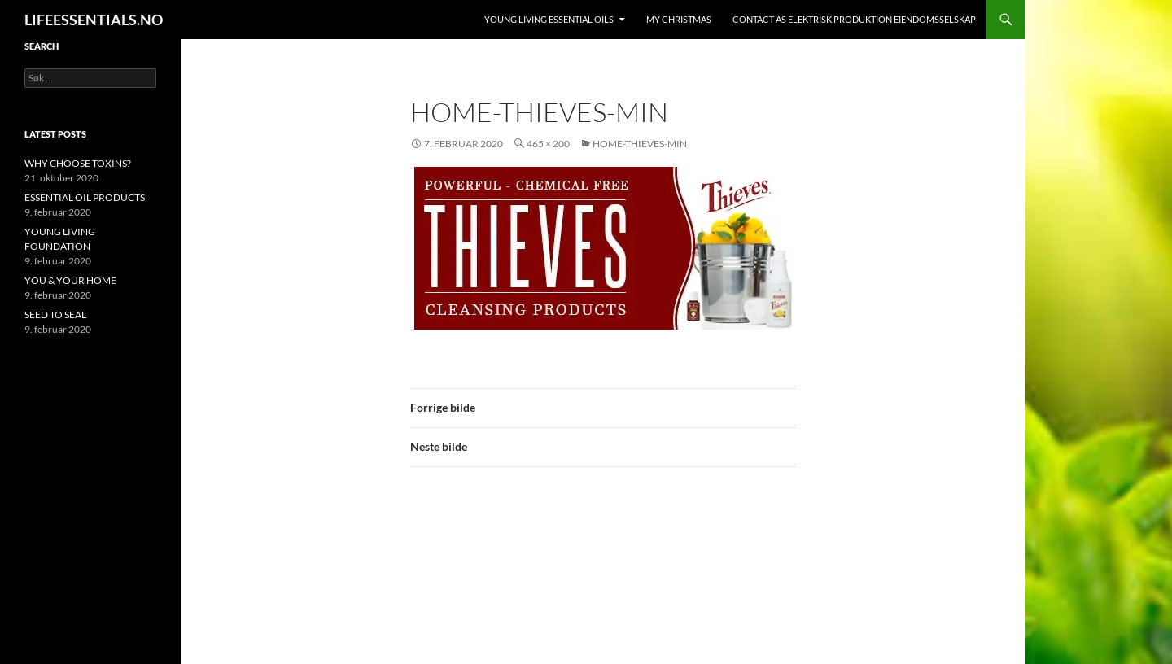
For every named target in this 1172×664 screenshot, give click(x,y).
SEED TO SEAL (55, 314)
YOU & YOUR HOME (70, 280)
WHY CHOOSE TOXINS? (77, 163)
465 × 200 (548, 144)
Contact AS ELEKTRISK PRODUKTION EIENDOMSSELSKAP (854, 19)
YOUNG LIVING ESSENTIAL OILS (549, 19)
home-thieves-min (640, 144)
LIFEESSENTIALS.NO (93, 19)
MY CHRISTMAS (678, 19)
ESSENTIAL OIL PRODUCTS (84, 197)
